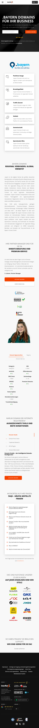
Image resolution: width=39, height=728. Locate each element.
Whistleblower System (19, 674)
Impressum (5, 667)
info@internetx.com (8, 699)
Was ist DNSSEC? (13, 546)
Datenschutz (23, 671)
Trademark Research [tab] (13, 442)
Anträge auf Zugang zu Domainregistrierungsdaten (22, 667)
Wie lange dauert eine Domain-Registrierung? (17, 512)
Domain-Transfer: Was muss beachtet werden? (19, 522)
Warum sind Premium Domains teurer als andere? (20, 517)
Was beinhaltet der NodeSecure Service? (19, 542)
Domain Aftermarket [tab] (12, 450)
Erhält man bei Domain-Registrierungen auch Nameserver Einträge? (19, 538)
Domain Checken (30, 32)
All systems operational (21, 699)
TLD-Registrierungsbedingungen (15, 669)
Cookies (30, 671)
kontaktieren (20, 561)
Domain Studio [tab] (11, 435)
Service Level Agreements (12, 671)
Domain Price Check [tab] (12, 438)
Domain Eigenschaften (16, 355)
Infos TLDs (28, 669)
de (17, 708)
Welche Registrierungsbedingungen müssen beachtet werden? (18, 507)
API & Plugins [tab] (11, 446)
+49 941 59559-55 (6, 698)
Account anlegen (19, 279)
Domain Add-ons (20, 359)
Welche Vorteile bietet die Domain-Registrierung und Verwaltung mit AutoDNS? (18, 528)
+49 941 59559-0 (6, 697)
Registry (29, 355)
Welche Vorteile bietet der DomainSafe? (19, 549)
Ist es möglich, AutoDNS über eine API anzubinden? (19, 533)
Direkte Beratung (19, 284)
